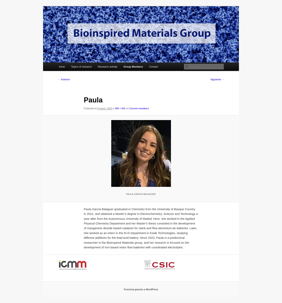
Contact (153, 66)
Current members (139, 108)
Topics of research (81, 66)
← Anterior (64, 79)
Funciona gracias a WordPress (141, 289)
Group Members (133, 66)
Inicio (62, 66)
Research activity (107, 66)
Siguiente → (217, 79)
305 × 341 (120, 108)
